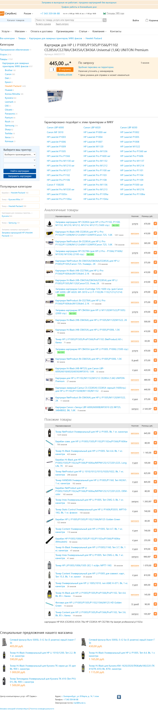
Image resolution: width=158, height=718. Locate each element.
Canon (8, 74)
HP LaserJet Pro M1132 (95, 160)
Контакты (115, 31)
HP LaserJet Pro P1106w (59, 198)
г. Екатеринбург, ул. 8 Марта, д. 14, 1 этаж (80, 696)
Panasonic (10, 113)
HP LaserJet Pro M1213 (95, 189)
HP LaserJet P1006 (56, 141)
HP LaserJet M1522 (130, 146)
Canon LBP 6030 (128, 127)
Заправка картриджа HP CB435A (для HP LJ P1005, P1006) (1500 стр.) (91, 349)
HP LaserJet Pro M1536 (95, 151)
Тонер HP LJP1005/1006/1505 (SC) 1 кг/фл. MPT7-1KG (83, 565)
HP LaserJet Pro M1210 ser (60, 165)
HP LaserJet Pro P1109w (96, 194)
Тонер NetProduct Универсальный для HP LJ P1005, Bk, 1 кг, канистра (91, 431)
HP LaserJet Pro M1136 (95, 184)
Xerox (8, 137)
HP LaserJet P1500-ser (131, 184)
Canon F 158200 (55, 184)
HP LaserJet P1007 (93, 141)
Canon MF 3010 (55, 132)
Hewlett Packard (94, 38)
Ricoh (7, 121)
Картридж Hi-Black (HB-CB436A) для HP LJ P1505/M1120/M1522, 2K (91, 320)
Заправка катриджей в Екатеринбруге (14, 709)
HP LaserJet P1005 (129, 136)
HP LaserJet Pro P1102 (58, 175)
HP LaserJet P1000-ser (95, 132)
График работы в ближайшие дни (79, 6)
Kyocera (9, 97)
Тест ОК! (116, 225)
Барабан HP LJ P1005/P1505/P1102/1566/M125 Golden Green (87, 519)
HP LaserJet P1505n (57, 194)
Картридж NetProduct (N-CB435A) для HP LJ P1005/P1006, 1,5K (88, 358)
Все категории (7, 38)
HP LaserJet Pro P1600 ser (97, 156)
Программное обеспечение (14, 49)
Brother (9, 70)
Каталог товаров (15, 20)
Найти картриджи (20, 171)
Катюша (9, 141)
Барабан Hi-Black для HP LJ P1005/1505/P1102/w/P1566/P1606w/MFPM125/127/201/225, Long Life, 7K (91, 462)
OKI (7, 105)
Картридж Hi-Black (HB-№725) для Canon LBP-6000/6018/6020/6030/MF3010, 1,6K (79, 370)
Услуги (3, 54)
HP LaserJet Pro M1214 (132, 165)
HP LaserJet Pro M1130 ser (60, 160)
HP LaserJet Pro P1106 (58, 179)
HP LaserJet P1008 (129, 141)
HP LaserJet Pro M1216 (132, 189)
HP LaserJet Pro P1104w (96, 198)
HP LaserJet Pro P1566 (58, 156)
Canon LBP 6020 (92, 127)
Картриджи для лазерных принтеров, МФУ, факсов (55, 38)
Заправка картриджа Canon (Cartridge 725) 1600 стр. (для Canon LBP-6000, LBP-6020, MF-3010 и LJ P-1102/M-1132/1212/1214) (89, 290)
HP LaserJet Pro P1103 (95, 175)
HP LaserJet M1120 (93, 146)
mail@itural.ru (79, 703)
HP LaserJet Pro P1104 (131, 175)
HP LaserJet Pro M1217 (59, 170)
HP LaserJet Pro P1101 (131, 170)
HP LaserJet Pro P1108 (95, 179)
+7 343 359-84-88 (50, 13)
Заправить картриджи (19, 176)
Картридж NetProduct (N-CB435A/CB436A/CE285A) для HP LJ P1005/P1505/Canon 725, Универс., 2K (87, 262)
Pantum (9, 117)
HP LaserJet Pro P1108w (132, 194)
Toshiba (8, 133)
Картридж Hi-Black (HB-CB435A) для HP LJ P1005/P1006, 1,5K (87, 329)
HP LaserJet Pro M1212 (95, 165)
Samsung (9, 125)
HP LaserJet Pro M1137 (132, 160)
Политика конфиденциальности (42, 709)
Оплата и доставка (42, 31)
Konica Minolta (12, 93)
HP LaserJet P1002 (129, 132)
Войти (136, 20)
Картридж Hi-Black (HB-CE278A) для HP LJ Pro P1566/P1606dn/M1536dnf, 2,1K (79, 272)
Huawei (8, 89)
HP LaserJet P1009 (56, 146)
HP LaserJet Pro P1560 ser (133, 151)
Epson (8, 82)
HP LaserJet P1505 (56, 151)
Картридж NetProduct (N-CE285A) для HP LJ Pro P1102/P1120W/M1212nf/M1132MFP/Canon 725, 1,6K (83, 243)
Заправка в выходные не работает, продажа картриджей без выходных (79, 2)
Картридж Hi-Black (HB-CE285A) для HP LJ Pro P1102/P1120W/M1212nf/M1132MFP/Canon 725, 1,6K (83, 233)
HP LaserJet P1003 (56, 136)
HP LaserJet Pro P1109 (131, 179)
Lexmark (9, 101)
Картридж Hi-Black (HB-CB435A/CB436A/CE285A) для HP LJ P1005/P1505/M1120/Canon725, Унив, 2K (86, 282)
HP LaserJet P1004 (93, 136)
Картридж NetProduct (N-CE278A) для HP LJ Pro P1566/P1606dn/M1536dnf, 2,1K (80, 302)
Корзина (153, 20)
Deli (7, 78)
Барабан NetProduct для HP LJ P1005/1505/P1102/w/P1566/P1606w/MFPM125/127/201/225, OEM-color (91, 491)
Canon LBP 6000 (55, 127)
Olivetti (8, 109)
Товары (22, 38)
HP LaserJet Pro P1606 (131, 156)
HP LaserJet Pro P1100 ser (97, 170)
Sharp (8, 129)
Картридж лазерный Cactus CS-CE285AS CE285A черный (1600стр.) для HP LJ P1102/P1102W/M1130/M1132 (90, 389)
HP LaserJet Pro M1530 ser (60, 189)
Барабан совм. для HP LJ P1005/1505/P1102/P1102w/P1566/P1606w (91, 441)
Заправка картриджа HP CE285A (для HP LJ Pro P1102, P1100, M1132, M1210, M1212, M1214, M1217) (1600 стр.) (87, 223)
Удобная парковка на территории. (96, 67)
